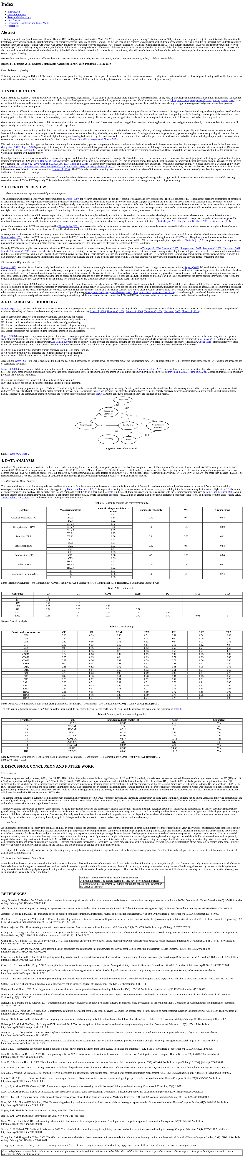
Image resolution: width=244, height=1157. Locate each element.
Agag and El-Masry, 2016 (118, 292)
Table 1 (111, 492)
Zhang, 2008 (95, 292)
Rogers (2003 (28, 147)
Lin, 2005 (98, 311)
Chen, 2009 (48, 163)
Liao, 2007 (14, 166)
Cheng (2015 (204, 341)
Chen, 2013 (105, 166)
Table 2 (13, 497)
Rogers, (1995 (8, 267)
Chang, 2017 (180, 100)
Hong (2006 (49, 161)
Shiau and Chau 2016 (163, 292)
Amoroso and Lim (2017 (149, 369)
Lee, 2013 (64, 163)
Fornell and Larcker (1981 (80, 489)
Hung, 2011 (75, 166)
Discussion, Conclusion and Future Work (28, 23)
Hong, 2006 (115, 311)
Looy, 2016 (10, 147)
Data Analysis (14, 20)
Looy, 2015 (79, 139)
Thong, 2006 (29, 163)
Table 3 (25, 497)
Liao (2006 (9, 369)
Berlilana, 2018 (219, 221)
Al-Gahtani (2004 (61, 341)
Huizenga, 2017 (223, 100)
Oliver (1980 (72, 198)
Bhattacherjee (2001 (68, 226)
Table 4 (177, 709)
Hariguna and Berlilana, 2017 (192, 221)
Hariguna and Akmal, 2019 (102, 139)
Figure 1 (100, 393)
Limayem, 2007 (34, 166)
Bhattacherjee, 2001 (167, 221)
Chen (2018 (18, 454)
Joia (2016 (211, 339)
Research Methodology (19, 17)
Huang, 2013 (198, 371)
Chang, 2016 (79, 163)
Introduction (14, 11)
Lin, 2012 (90, 166)
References (13, 25)
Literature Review (17, 14)
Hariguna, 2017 (200, 100)
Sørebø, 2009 (55, 166)
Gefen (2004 (21, 361)
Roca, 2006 (134, 311)
